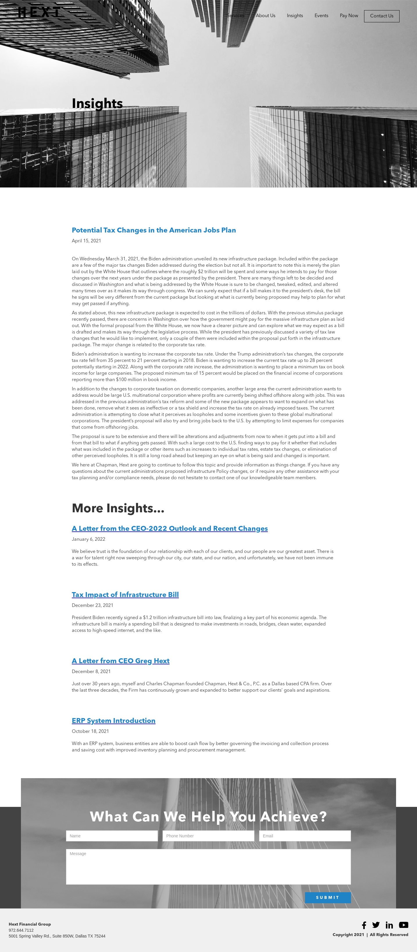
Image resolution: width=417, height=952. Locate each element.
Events (321, 16)
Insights (295, 16)
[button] (235, 16)
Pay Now (349, 16)
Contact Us (381, 16)
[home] (30, 16)
